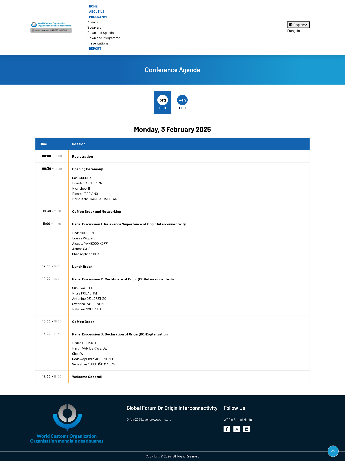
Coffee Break (83, 321)
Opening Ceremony (87, 169)
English (298, 24)
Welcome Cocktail (87, 376)
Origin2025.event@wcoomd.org (149, 419)
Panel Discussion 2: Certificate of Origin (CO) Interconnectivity (123, 279)
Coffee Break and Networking (96, 211)
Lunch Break (82, 266)
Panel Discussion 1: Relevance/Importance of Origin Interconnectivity (129, 224)
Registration (82, 156)
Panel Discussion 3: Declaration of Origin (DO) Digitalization (120, 334)
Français (293, 30)
